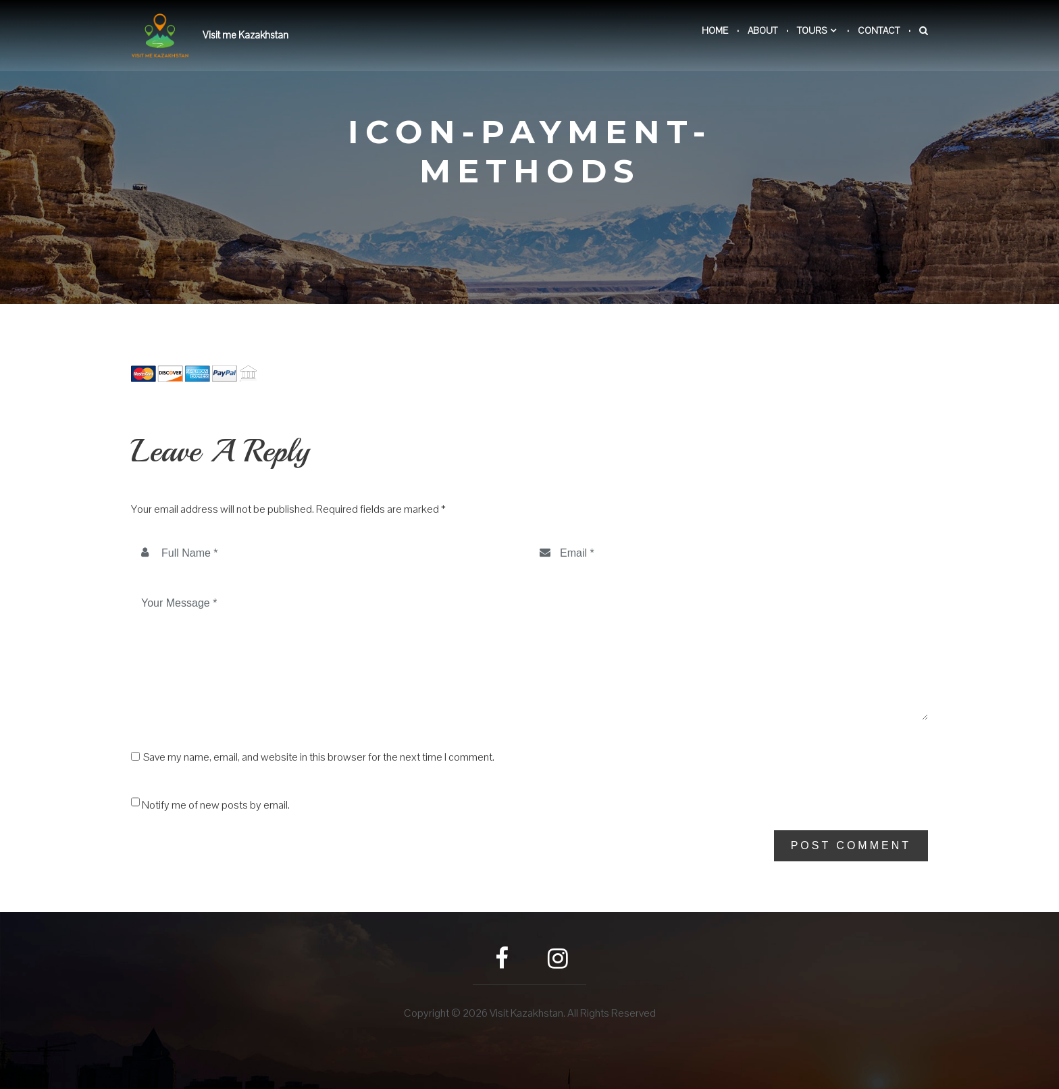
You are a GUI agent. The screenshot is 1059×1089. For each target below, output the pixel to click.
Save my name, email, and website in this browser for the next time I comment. (318, 757)
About (762, 30)
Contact (879, 30)
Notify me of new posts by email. (216, 805)
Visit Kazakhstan (526, 1013)
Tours (812, 30)
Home (715, 30)
